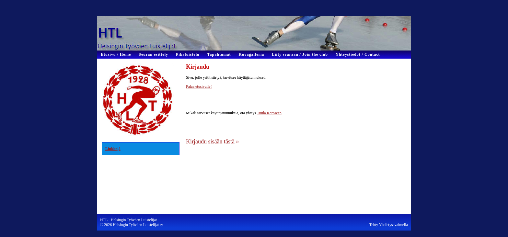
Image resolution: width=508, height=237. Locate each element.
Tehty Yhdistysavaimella (388, 224)
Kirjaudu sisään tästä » (212, 141)
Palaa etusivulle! (199, 86)
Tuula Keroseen (269, 113)
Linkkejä (113, 148)
